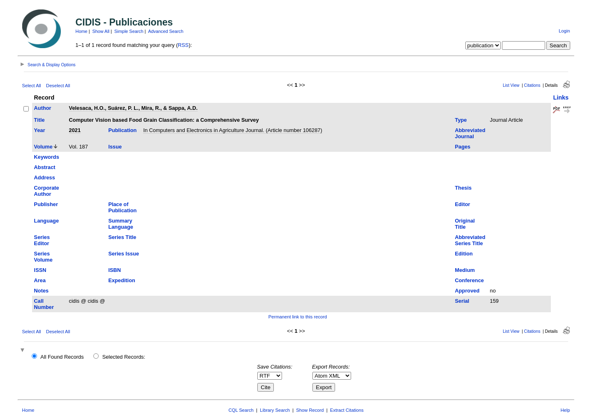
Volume (43, 147)
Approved (467, 291)
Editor (462, 204)
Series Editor (42, 240)
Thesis (463, 188)
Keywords (46, 157)
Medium (465, 270)
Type (461, 120)
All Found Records (61, 357)
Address (44, 177)
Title (39, 120)
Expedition (121, 280)
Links (561, 97)
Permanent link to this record (297, 316)
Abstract (45, 167)
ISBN (114, 270)
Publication (122, 130)
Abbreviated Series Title (470, 240)
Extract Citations (346, 410)
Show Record (310, 410)
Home (82, 31)
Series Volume (43, 257)
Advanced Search (165, 31)
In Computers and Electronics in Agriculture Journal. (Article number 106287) (232, 130)
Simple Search (128, 31)
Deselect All (58, 85)
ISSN (40, 270)
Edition (464, 254)
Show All (101, 31)
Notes (41, 291)
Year (39, 130)
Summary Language (120, 224)
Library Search (275, 410)
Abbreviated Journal (470, 133)
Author (42, 108)
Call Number (44, 304)
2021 (75, 130)
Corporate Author (46, 191)
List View (511, 85)
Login (564, 30)
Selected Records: (124, 357)
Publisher (46, 204)
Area (40, 280)
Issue (115, 147)
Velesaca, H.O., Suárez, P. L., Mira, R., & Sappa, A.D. (133, 108)
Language (46, 221)
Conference (469, 280)
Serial (462, 301)
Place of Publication (122, 207)
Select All (31, 85)
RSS (183, 45)
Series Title (122, 237)
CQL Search (241, 410)
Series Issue (123, 254)
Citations (532, 85)
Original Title (465, 224)
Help (565, 410)
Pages (463, 147)
